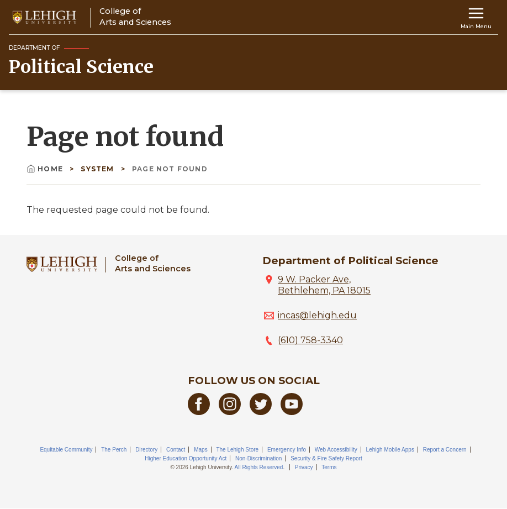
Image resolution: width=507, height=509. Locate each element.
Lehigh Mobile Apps (390, 450)
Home (46, 169)
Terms (328, 467)
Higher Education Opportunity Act (185, 458)
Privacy (304, 467)
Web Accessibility (336, 450)
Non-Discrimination (258, 458)
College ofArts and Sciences (153, 263)
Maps (200, 450)
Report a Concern (445, 450)
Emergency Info (286, 450)
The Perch (113, 450)
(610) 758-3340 (310, 340)
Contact (175, 450)
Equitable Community (66, 450)
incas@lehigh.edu (317, 315)
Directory (146, 450)
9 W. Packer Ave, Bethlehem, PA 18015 (324, 285)
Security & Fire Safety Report (326, 458)
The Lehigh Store (237, 450)
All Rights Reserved (259, 467)
